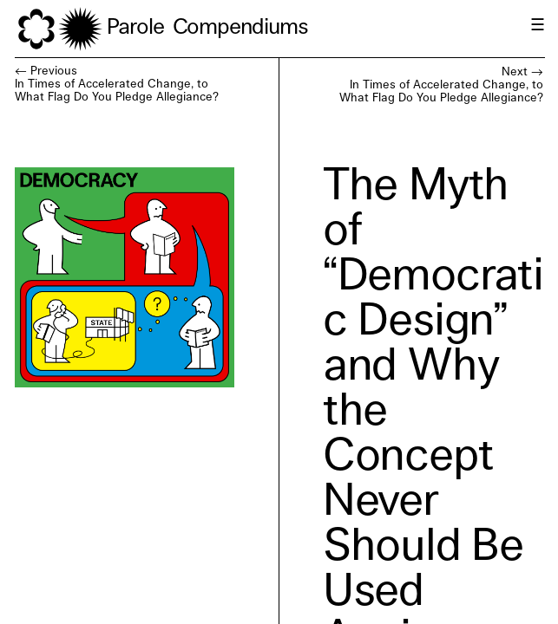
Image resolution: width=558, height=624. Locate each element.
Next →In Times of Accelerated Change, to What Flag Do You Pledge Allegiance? (441, 85)
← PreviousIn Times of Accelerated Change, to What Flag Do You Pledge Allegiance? (117, 84)
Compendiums (240, 27)
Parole (135, 27)
